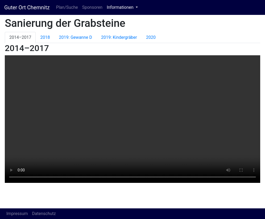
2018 (45, 37)
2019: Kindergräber (119, 37)
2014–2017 (20, 37)
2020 (151, 37)
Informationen (120, 7)
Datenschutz (44, 213)
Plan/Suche (67, 7)
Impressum (17, 213)
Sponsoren (92, 7)
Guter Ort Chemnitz (27, 7)
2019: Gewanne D (75, 37)
